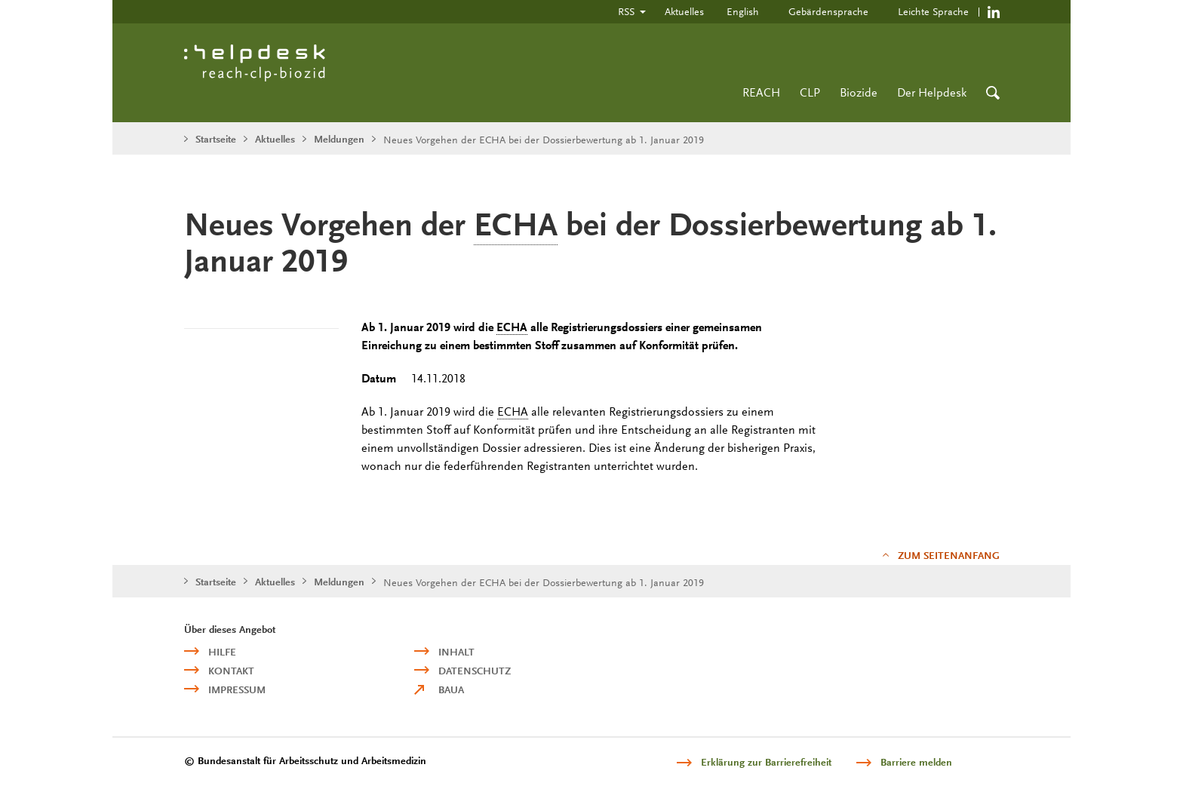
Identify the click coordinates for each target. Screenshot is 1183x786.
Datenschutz (474, 671)
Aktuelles (684, 11)
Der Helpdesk (931, 92)
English (743, 11)
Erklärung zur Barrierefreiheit (766, 762)
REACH (761, 92)
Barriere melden (916, 762)
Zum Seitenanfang (949, 555)
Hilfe (222, 652)
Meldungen (339, 139)
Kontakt (231, 671)
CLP (810, 92)
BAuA (451, 689)
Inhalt (456, 652)
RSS (626, 11)
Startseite (215, 139)
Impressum (237, 689)
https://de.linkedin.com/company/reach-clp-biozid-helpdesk (994, 11)
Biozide (858, 92)
